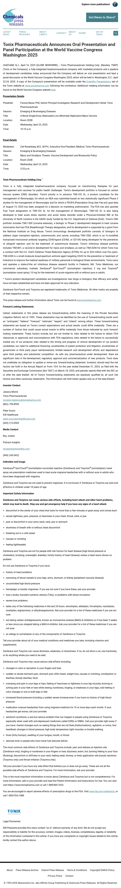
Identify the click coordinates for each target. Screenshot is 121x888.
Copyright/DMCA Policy (102, 870)
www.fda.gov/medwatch (102, 791)
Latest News (7, 33)
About (10, 870)
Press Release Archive (27, 870)
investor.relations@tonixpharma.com (22, 400)
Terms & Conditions (77, 870)
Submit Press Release (52, 870)
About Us (72, 33)
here (53, 89)
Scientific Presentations (98, 81)
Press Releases (24, 33)
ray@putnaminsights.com (16, 448)
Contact (61, 33)
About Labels (43, 33)
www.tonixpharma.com (37, 85)
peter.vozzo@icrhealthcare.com (19, 418)
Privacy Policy (55, 875)
